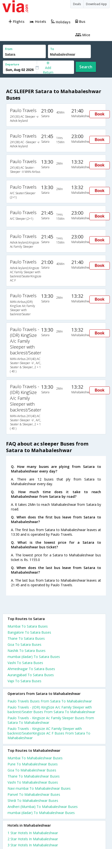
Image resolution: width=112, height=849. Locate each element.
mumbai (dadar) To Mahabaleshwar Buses (41, 812)
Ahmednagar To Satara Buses (31, 668)
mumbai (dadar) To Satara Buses (34, 656)
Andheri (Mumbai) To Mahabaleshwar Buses (43, 806)
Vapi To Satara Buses (24, 681)
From (8, 49)
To (52, 49)
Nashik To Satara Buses (27, 650)
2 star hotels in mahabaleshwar (33, 839)
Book (99, 114)
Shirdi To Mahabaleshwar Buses (33, 800)
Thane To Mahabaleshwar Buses (34, 776)
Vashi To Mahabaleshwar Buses (33, 782)
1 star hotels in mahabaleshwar (33, 833)
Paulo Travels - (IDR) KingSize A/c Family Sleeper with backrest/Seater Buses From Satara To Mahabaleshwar (51, 709)
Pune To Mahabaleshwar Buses (33, 764)
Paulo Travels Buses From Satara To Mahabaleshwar (50, 701)
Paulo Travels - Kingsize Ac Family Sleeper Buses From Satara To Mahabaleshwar (51, 720)
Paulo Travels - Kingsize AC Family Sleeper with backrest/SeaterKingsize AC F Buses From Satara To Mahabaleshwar (49, 733)
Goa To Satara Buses (24, 644)
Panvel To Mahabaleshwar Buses (34, 794)
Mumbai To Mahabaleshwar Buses (35, 758)
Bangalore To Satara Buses (29, 632)
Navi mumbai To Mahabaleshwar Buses (39, 788)
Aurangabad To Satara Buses (31, 675)
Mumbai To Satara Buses (28, 626)
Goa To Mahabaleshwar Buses (32, 770)
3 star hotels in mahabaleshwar (33, 845)
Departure (12, 64)
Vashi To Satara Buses (25, 662)
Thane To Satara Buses (26, 638)
